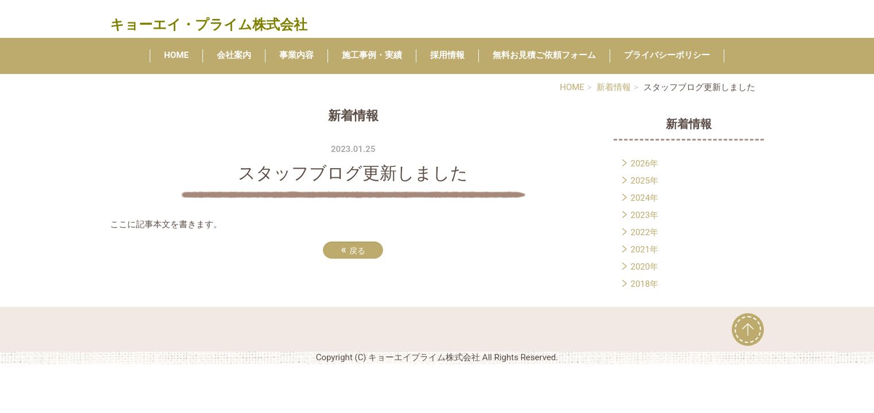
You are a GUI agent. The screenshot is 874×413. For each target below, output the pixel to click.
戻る (353, 249)
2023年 (645, 215)
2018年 (645, 284)
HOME (176, 55)
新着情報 (613, 87)
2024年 (645, 198)
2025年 (645, 181)
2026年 (645, 163)
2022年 (645, 232)
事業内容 (296, 55)
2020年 (645, 267)
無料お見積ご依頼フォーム (544, 55)
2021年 (645, 249)
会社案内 (234, 55)
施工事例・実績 (372, 55)
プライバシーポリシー (667, 55)
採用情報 (447, 55)
